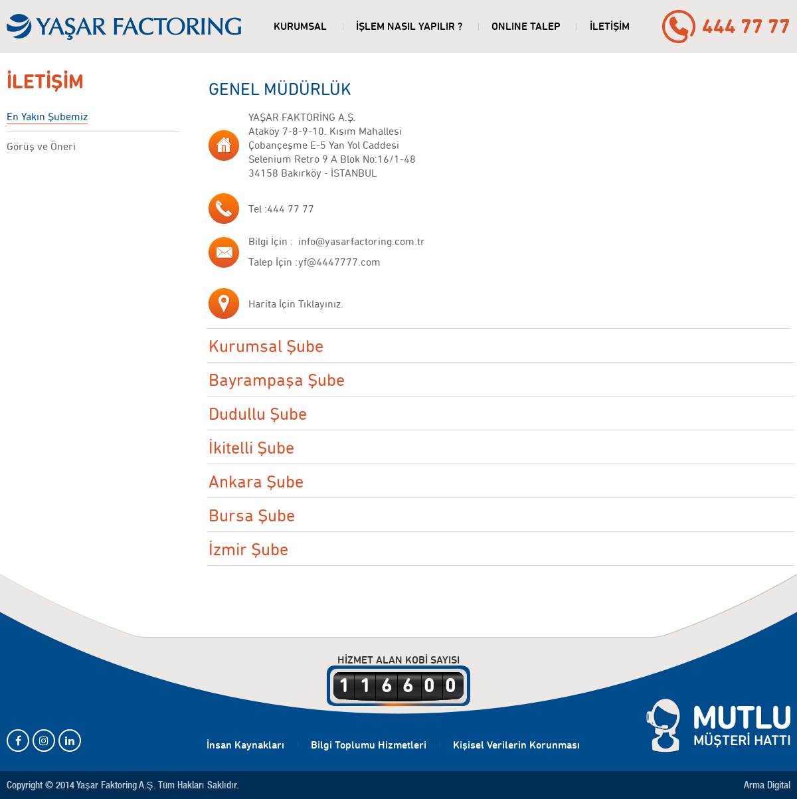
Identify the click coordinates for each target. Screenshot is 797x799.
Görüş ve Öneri (41, 146)
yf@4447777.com (339, 262)
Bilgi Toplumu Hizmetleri (368, 745)
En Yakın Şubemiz (47, 116)
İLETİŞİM (610, 26)
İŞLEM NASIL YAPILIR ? (409, 26)
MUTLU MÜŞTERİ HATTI (718, 726)
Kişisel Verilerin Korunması (516, 745)
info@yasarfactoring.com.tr (361, 241)
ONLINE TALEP (526, 26)
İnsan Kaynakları (245, 745)
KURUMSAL (300, 26)
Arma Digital (767, 785)
